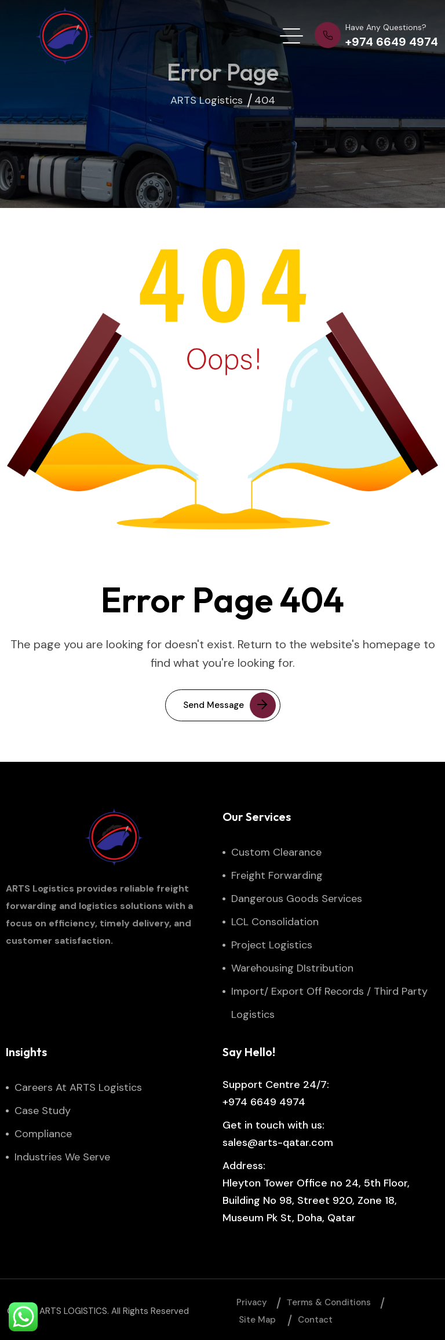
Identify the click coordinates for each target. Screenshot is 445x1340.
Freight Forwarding (277, 875)
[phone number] (376, 36)
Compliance (43, 1134)
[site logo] (65, 36)
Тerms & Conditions (329, 1302)
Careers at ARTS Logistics (78, 1087)
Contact (315, 1320)
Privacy (251, 1302)
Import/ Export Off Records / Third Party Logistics (329, 1002)
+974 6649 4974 (263, 1102)
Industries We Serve (62, 1157)
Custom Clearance (276, 852)
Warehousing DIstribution (292, 968)
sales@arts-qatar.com (277, 1142)
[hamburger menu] (291, 35)
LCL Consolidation (275, 922)
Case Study (42, 1111)
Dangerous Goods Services (296, 898)
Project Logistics (271, 945)
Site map (257, 1320)
